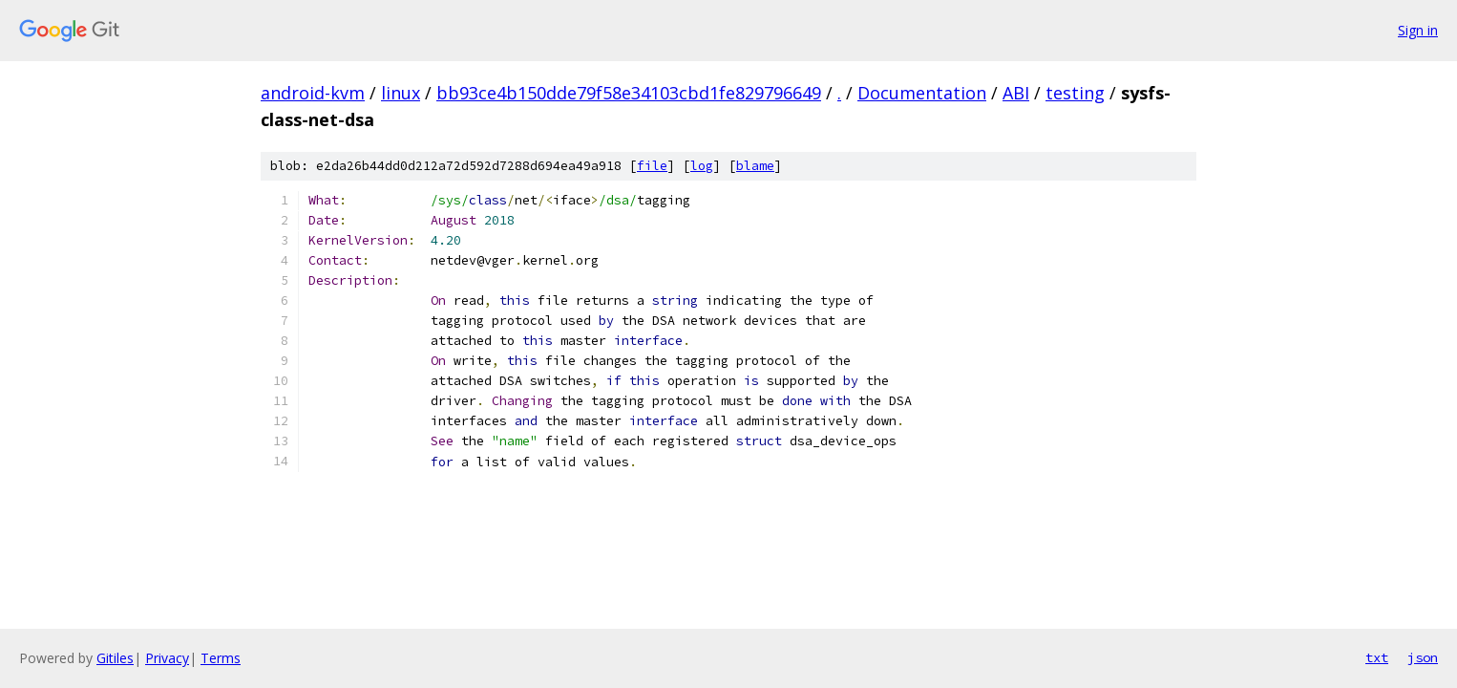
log (701, 166)
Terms (221, 658)
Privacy (167, 658)
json (1422, 657)
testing (1075, 92)
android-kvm (313, 92)
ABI (1016, 92)
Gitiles (115, 658)
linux (400, 92)
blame (755, 166)
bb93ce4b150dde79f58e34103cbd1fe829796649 (628, 92)
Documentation (921, 92)
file (652, 166)
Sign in (1418, 30)
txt (1376, 657)
